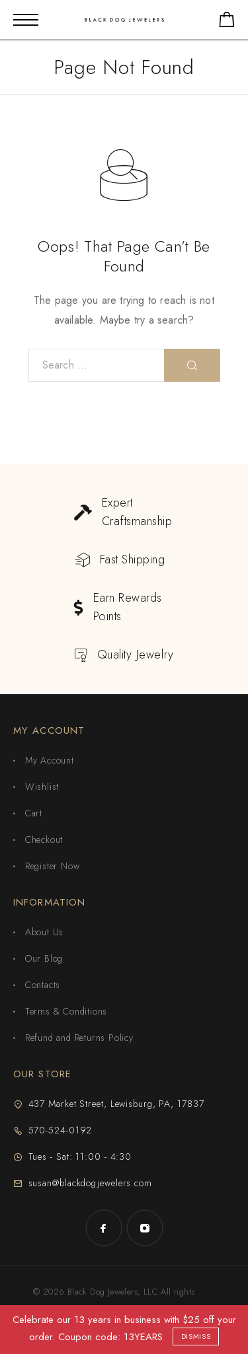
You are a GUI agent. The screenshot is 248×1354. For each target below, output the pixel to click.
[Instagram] (144, 1227)
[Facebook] (103, 1227)
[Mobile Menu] (26, 20)
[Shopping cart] (227, 22)
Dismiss (196, 1336)
